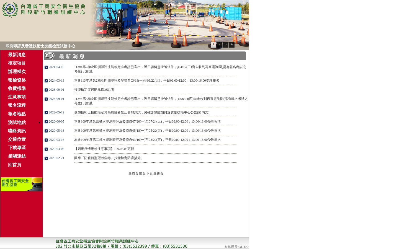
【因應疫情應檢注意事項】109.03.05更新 (104, 149)
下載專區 (17, 147)
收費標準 (17, 88)
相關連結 (17, 156)
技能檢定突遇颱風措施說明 (94, 90)
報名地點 (17, 113)
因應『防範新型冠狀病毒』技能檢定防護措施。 (109, 158)
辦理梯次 (17, 71)
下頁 (149, 173)
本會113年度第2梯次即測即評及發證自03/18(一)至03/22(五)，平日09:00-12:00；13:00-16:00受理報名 (146, 80)
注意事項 (17, 97)
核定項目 (17, 63)
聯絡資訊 (17, 130)
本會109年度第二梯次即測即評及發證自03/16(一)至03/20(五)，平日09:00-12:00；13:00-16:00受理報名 (147, 140)
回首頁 (14, 164)
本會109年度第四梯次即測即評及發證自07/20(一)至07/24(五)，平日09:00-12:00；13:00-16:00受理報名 (147, 121)
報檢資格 (17, 80)
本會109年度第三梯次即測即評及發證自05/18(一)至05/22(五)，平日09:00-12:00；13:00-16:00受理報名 (147, 131)
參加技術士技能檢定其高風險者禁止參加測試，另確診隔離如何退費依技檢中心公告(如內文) (141, 112)
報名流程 (17, 105)
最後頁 (158, 173)
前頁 (142, 173)
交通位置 (17, 139)
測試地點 (17, 122)
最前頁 (133, 173)
